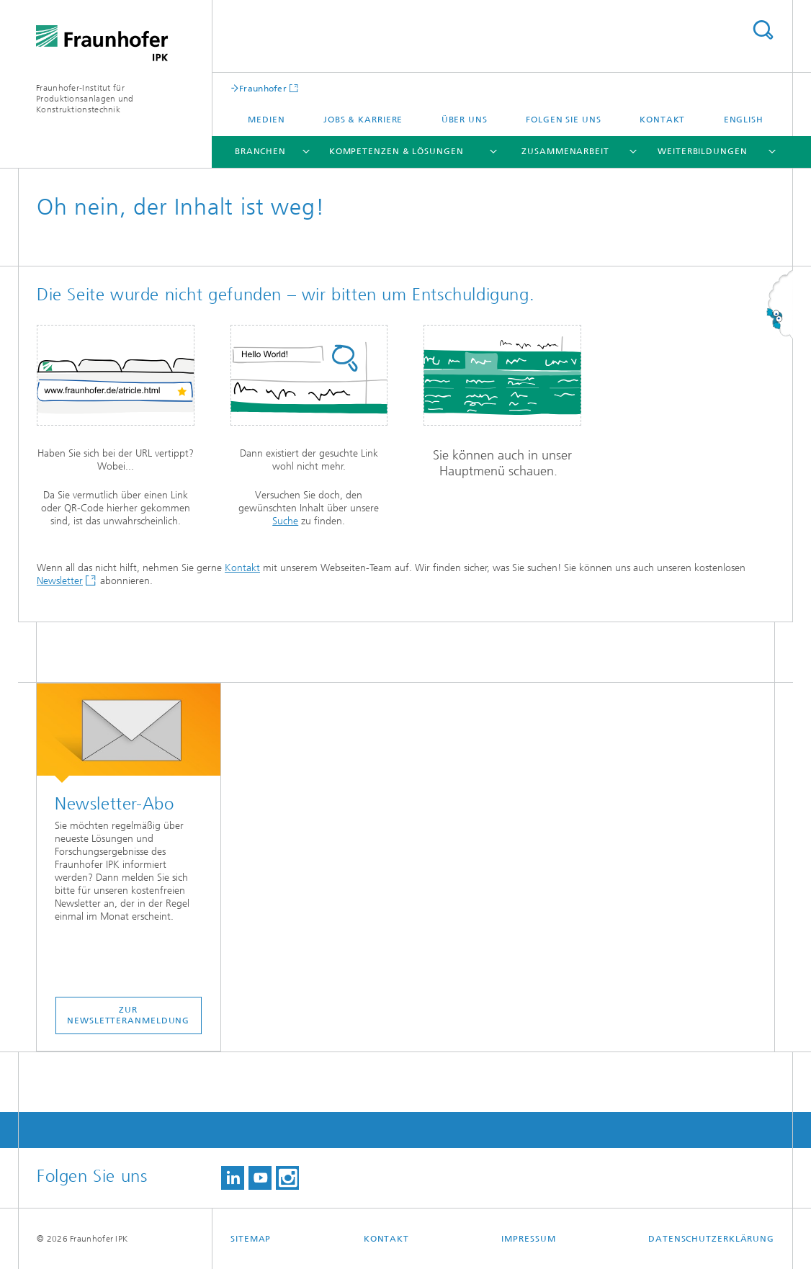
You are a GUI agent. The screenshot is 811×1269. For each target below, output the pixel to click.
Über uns (465, 120)
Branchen (260, 151)
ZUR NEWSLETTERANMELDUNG (128, 1015)
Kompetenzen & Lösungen (396, 151)
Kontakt (662, 120)
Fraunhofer (263, 88)
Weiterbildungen (703, 151)
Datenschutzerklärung (711, 1239)
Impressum (528, 1239)
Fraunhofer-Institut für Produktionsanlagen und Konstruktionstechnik (85, 99)
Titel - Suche (762, 30)
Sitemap (250, 1239)
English (743, 120)
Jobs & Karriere (363, 120)
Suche (285, 521)
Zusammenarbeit (565, 151)
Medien (266, 120)
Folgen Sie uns (563, 120)
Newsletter (60, 581)
